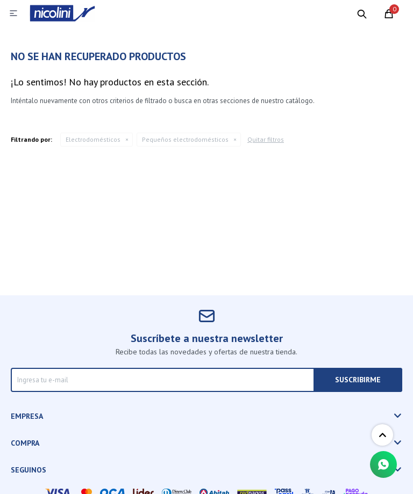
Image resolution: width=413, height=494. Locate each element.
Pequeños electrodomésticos (185, 139)
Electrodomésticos (93, 139)
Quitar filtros (265, 139)
